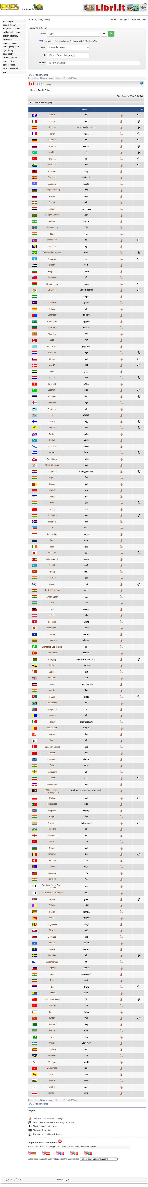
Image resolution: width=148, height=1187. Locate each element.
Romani (52, 848)
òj (86, 259)
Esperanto (52, 390)
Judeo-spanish (52, 559)
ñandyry (89, 472)
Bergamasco (52, 227)
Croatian (52, 352)
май (86, 196)
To (45, 55)
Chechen (52, 327)
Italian (52, 121)
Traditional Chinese (52, 1000)
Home (30, 19)
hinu (82, 684)
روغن (86, 372)
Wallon (52, 1075)
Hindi (52, 502)
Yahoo (58, 78)
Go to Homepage (40, 75)
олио (86, 271)
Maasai (52, 697)
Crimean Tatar (52, 347)
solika (87, 659)
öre (86, 602)
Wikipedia (67, 78)
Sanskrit (52, 879)
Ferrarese (52, 409)
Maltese (52, 672)
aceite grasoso (89, 127)
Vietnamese (52, 1068)
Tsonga (52, 1012)
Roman (52, 841)
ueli (86, 753)
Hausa (52, 484)
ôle (86, 1075)
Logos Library (34, 78)
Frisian (52, 434)
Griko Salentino (52, 465)
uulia (86, 459)
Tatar (52, 980)
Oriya (52, 765)
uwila (100, 790)
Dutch (52, 377)
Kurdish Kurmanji (52, 590)
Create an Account (138, 19)
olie (86, 165)
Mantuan (52, 678)
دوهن (88, 209)
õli (86, 397)
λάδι (86, 452)
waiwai (86, 415)
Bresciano (52, 259)
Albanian (52, 171)
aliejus (86, 640)
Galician (52, 447)
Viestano (52, 1062)
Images (51, 78)
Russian (52, 146)
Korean (52, 584)
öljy (86, 422)
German (52, 140)
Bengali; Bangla (52, 215)
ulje (86, 246)
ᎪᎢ (86, 334)
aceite (79, 127)
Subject (42, 63)
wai (91, 684)
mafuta (86, 634)
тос (86, 709)
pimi (86, 540)
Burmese (52, 277)
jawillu (89, 823)
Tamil (52, 974)
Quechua (52, 823)
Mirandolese (52, 703)
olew (86, 1080)
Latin (52, 609)
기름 (86, 584)
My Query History (42, 19)
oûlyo (86, 384)
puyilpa (87, 790)
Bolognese (52, 240)
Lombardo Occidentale (52, 647)
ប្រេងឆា (86, 302)
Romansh (52, 861)
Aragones (52, 177)
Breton (52, 265)
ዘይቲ (86, 993)
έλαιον (86, 759)
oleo (86, 390)
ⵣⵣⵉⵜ (86, 221)
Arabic (52, 152)
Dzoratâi (52, 384)
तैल (86, 879)
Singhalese (52, 924)
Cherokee (52, 334)
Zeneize (52, 1093)
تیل (86, 1037)
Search (42, 34)
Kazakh (52, 565)
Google (44, 78)
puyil (73, 790)
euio (86, 1093)
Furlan (52, 440)
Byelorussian (52, 284)
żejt (86, 672)
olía (86, 522)
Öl (86, 140)
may (88, 347)
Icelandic (52, 522)
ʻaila (86, 490)
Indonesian (52, 534)
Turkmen (52, 1025)
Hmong (52, 509)
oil (86, 115)
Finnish (52, 422)
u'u (86, 873)
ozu (86, 886)
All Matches (60, 41)
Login (125, 19)
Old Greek (52, 759)
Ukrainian (52, 1030)
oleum (86, 609)
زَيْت (86, 152)
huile (86, 134)
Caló (52, 296)
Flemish (52, 427)
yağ (86, 190)
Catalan (52, 309)
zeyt (86, 590)
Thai (52, 987)
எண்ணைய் (86, 974)
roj (86, 509)
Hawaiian (52, 490)
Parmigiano (52, 772)
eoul (86, 265)
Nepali (52, 734)
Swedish (52, 955)
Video (74, 78)
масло (86, 146)
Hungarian (52, 515)
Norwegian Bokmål (52, 747)
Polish (52, 798)
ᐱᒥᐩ (86, 340)
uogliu (83, 290)
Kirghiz (52, 572)
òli (86, 240)
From (43, 47)
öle (86, 227)
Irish (52, 547)
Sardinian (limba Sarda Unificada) (52, 886)
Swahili (52, 949)
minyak (86, 534)
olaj (86, 515)
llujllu (83, 823)
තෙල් (86, 924)
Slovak (52, 930)
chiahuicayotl (86, 722)
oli (86, 309)
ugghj (86, 1062)
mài (86, 484)
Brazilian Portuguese (52, 252)
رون (86, 597)
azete (86, 559)
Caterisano (52, 321)
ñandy (82, 472)
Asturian (52, 184)
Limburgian (52, 628)
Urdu (52, 1037)
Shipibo (52, 905)
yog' (84, 1043)
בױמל (86, 1087)
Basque (52, 202)
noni (87, 684)
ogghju (86, 321)
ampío (86, 296)
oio (86, 678)
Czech (52, 359)
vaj (86, 171)
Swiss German (52, 962)
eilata (86, 697)
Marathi (52, 690)
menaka (80, 659)
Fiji (52, 415)
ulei (86, 854)
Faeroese (52, 402)
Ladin (52, 602)
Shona (52, 912)
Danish (52, 365)
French (52, 134)
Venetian (52, 1055)
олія (86, 1030)
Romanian (52, 854)
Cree (52, 340)
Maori (51, 684)
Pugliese (52, 811)
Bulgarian (52, 271)
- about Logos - (63, 1179)
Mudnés (52, 715)
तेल (86, 234)
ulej (86, 848)
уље (86, 899)
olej (86, 359)
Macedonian (52, 653)
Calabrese (52, 290)
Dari (52, 372)
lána (86, 527)
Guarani (52, 472)
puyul (94, 790)
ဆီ (86, 277)
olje (86, 747)
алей (86, 284)
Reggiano (52, 829)
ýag (86, 1025)
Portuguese (52, 804)
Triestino (52, 1005)
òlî (86, 829)
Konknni (52, 577)
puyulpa (79, 790)
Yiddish (52, 1087)
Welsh (52, 1080)
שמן (86, 497)
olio (86, 121)
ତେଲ (86, 765)
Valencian (52, 1050)
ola (86, 547)
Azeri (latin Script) (52, 190)
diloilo (93, 659)
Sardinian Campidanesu (51, 893)
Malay (52, 665)
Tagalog (52, 968)
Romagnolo (52, 836)
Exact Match (46, 41)
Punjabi (52, 816)
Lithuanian (52, 640)
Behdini (52, 209)
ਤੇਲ (86, 816)
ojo (86, 841)
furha (86, 1012)
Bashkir (52, 196)
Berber (52, 221)
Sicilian (52, 918)
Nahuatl (52, 722)
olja (86, 402)
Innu (52, 540)
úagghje (86, 811)
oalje (86, 434)
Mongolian (52, 709)
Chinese (52, 159)
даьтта (86, 327)
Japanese (52, 552)
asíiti (86, 905)
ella (86, 615)
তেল (86, 215)
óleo (86, 252)
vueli (86, 440)
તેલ (86, 477)
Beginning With (75, 41)
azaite (84, 177)
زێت (83, 209)
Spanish (52, 127)
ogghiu (90, 290)
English (52, 115)
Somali (52, 943)
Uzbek (52, 1043)
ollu (86, 893)
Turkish (52, 1018)
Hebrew (52, 497)
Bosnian (52, 246)
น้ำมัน (86, 987)
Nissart (52, 740)
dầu (86, 1068)
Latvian (52, 615)
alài (86, 465)
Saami (52, 866)
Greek (52, 452)
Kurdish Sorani (52, 597)
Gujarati (52, 477)
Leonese (52, 622)
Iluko (52, 527)
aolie (86, 628)
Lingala (52, 634)
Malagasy (52, 659)
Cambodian (52, 302)
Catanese (52, 315)
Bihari (52, 234)
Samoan (52, 873)
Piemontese (52, 784)
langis (86, 968)
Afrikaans (52, 165)
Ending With (90, 41)
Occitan (52, 753)
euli (86, 784)
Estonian (52, 397)
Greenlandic (52, 459)
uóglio (86, 728)
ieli (86, 861)
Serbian (52, 899)
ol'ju (86, 866)
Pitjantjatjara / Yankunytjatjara (52, 791)
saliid (86, 943)
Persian (52, 778)
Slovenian (52, 937)
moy (89, 1043)
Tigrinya (52, 993)
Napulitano (52, 728)
